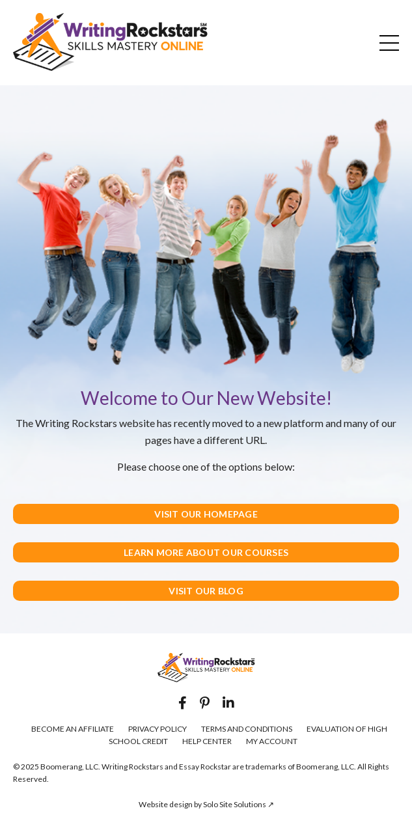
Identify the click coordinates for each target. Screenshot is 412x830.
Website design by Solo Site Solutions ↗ (206, 804)
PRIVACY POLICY (157, 729)
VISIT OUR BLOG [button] (206, 590)
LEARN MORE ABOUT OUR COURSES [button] (206, 552)
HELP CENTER (207, 741)
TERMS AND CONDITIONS (246, 729)
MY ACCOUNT (271, 741)
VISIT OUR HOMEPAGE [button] (206, 513)
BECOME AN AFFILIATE (72, 729)
